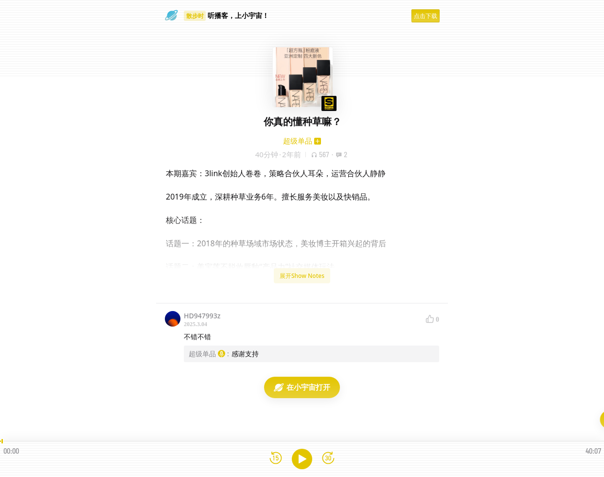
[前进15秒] (328, 459)
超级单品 (297, 141)
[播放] (302, 459)
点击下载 (425, 16)
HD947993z (202, 315)
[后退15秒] (276, 459)
